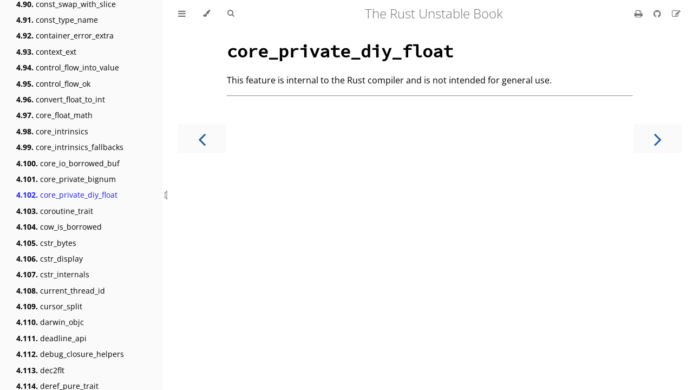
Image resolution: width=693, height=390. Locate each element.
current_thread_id (60, 290)
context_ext (46, 52)
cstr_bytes (46, 243)
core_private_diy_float (66, 195)
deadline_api (51, 338)
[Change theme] (206, 13)
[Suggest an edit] (676, 14)
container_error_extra (65, 35)
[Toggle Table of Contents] (181, 13)
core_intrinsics (52, 131)
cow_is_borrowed (59, 227)
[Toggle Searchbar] (231, 13)
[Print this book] (639, 14)
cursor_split (49, 306)
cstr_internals (52, 274)
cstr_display (49, 258)
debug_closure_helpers (70, 354)
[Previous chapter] (202, 138)
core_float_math (54, 115)
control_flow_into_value (67, 67)
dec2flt (40, 370)
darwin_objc (50, 322)
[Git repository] (658, 14)
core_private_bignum (66, 179)
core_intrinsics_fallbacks (69, 147)
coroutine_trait (54, 211)
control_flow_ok (53, 84)
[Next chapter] (657, 138)
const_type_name (57, 20)
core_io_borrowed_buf (68, 163)
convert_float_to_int (60, 99)
